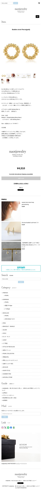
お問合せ (5, 392)
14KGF (4, 340)
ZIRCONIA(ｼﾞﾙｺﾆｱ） (10, 319)
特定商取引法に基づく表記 (9, 397)
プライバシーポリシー (8, 395)
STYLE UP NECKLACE (9, 346)
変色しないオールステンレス (10, 360)
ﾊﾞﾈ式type (7, 309)
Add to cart (21, 178)
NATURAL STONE (7, 377)
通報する (21, 187)
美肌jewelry (6, 357)
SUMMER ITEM (7, 374)
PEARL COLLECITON (8, 353)
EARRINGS (6, 299)
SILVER (5, 329)
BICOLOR (5, 367)
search (15, 3)
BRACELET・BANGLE (9, 326)
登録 (5, 416)
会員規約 (5, 400)
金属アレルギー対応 (8, 363)
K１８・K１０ (6, 336)
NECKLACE (6, 313)
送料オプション (7, 350)
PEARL (7, 295)
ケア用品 (5, 343)
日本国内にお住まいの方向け (21, 183)
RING (4, 323)
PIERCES (5, 292)
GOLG (4, 333)
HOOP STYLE (6, 370)
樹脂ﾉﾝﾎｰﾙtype (8, 305)
